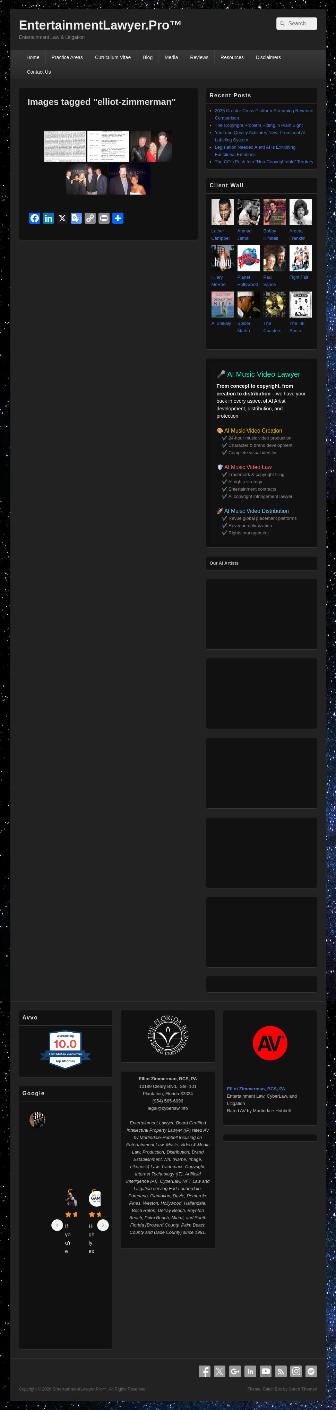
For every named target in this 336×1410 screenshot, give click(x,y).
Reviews (199, 57)
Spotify (311, 1371)
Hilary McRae (223, 277)
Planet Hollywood (249, 277)
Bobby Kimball (275, 231)
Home (32, 57)
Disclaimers (268, 57)
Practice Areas (67, 57)
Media (171, 57)
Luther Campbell (223, 231)
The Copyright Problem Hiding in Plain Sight (259, 125)
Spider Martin (249, 323)
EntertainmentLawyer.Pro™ (100, 25)
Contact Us (39, 72)
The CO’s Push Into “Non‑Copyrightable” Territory (264, 161)
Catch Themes (302, 1389)
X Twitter (220, 1371)
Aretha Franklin (301, 231)
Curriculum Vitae (113, 57)
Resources (232, 57)
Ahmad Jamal (249, 231)
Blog (148, 57)
